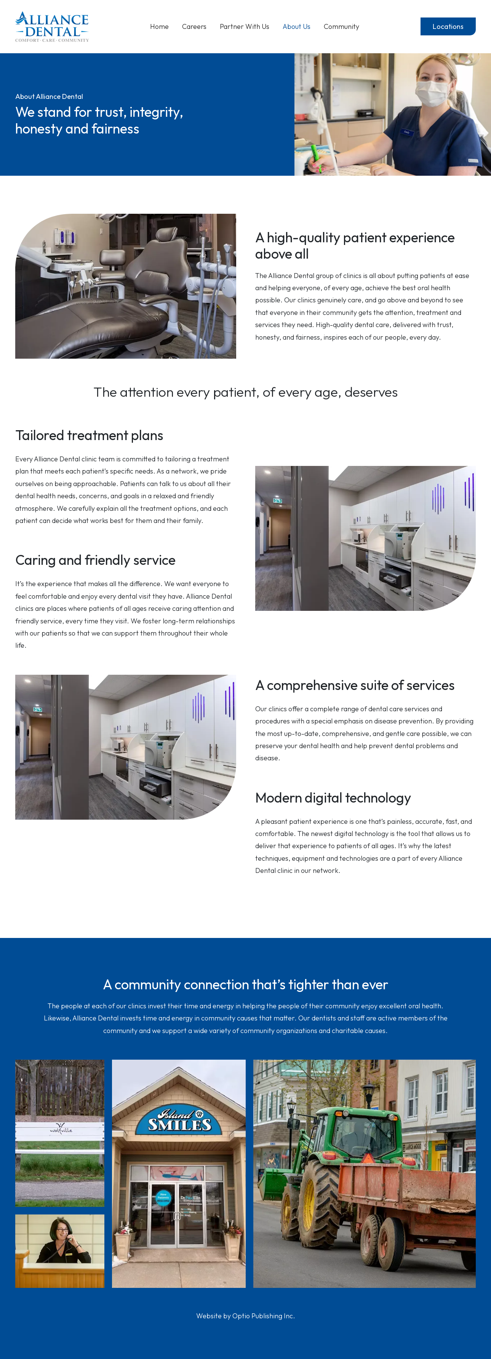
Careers (194, 26)
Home (159, 26)
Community (341, 26)
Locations (448, 26)
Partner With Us (244, 26)
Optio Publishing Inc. (263, 1315)
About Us (296, 26)
